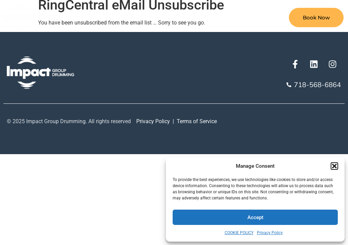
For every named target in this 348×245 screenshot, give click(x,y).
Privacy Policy (270, 232)
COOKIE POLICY (239, 232)
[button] (334, 166)
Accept (255, 217)
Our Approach (205, 17)
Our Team (254, 17)
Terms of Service (197, 121)
